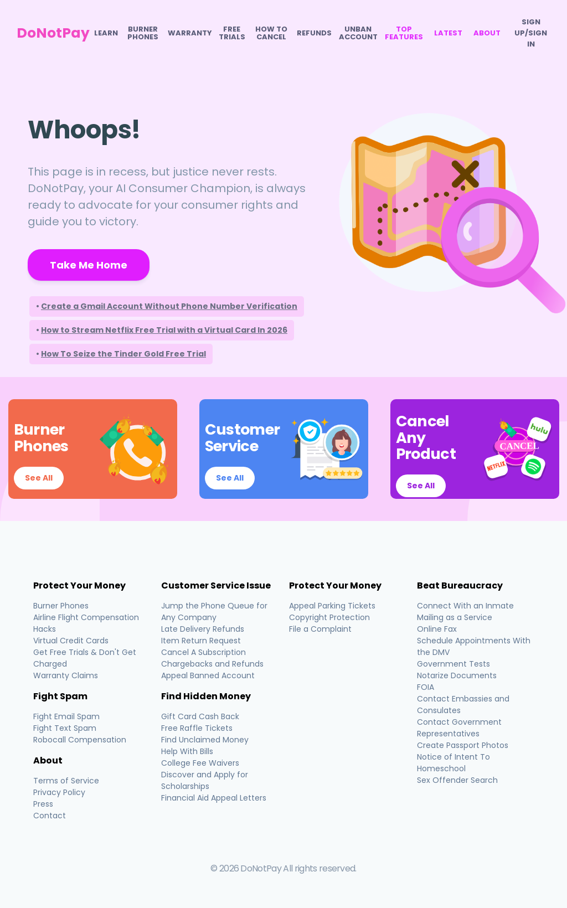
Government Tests (453, 663)
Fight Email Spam (66, 716)
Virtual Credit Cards (71, 640)
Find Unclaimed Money (205, 739)
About (487, 33)
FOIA (425, 687)
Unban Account (358, 33)
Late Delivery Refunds (202, 628)
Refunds (314, 33)
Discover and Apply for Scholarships (204, 780)
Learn (106, 33)
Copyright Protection (329, 617)
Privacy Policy (59, 792)
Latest (448, 33)
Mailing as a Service (454, 617)
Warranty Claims (65, 675)
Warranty (190, 33)
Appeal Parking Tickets (332, 605)
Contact (49, 815)
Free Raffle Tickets (197, 728)
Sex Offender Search (457, 780)
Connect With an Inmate (465, 605)
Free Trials (232, 33)
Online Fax (437, 628)
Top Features (404, 33)
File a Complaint (320, 628)
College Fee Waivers (200, 762)
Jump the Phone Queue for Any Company (214, 611)
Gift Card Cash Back (200, 716)
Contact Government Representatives (459, 727)
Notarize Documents (457, 675)
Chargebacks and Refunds (212, 663)
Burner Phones (142, 33)
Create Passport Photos (462, 745)
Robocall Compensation (79, 739)
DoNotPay (53, 33)
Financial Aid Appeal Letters (213, 797)
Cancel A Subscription (203, 652)
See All (39, 477)
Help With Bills (187, 751)
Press (43, 803)
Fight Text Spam (64, 728)
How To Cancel (271, 33)
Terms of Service (66, 780)
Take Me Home (88, 265)
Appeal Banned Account (208, 675)
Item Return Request (201, 640)
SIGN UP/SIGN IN (530, 33)
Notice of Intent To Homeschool (453, 762)
